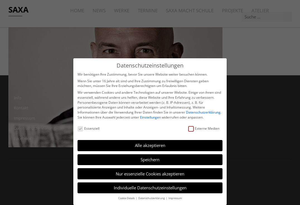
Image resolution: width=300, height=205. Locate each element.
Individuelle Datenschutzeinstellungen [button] (150, 187)
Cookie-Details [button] (126, 198)
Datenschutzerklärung (203, 112)
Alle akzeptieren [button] (150, 145)
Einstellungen (150, 117)
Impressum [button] (175, 198)
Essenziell (89, 128)
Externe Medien (203, 128)
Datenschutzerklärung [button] (151, 198)
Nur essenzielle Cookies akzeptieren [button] (150, 174)
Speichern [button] (150, 159)
